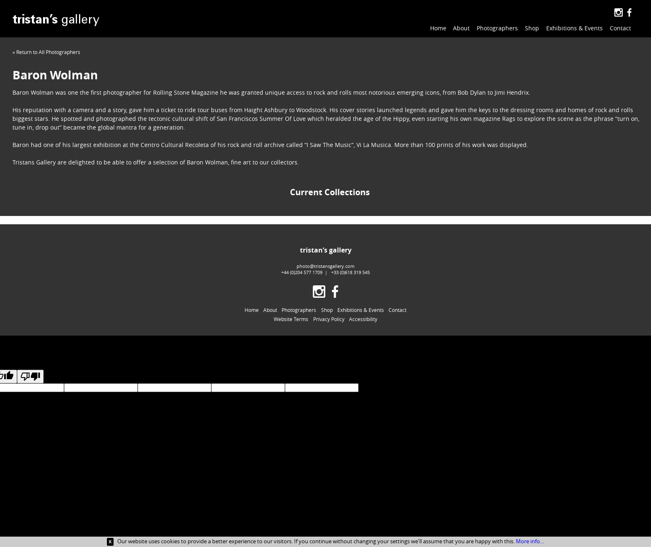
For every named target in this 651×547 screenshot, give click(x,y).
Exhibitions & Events (574, 28)
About (461, 28)
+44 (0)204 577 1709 (301, 272)
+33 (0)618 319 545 (350, 272)
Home (438, 28)
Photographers (497, 28)
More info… (530, 541)
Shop (532, 28)
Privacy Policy (328, 319)
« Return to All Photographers (46, 52)
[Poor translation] (30, 376)
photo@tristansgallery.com (325, 266)
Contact (620, 28)
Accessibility (363, 319)
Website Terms (291, 319)
